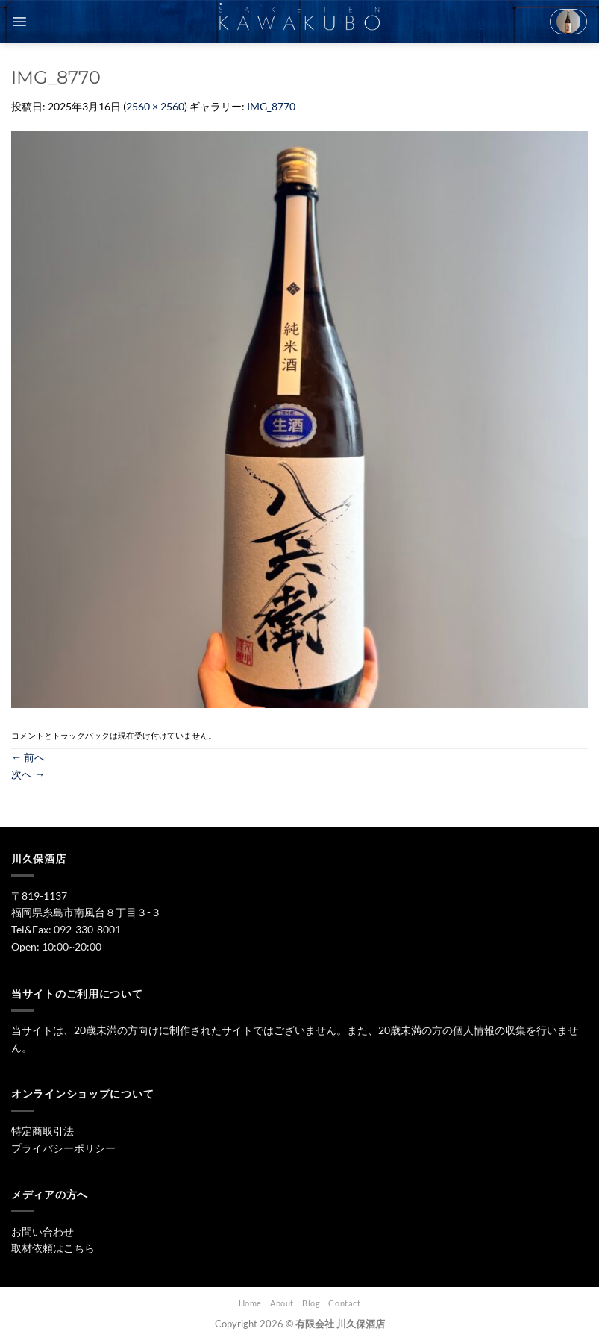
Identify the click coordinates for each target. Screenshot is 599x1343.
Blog (311, 1303)
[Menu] (19, 21)
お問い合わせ (42, 1231)
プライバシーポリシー (63, 1148)
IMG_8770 (271, 106)
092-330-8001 (87, 929)
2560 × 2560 (155, 106)
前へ (28, 757)
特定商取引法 (42, 1130)
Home (250, 1303)
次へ (28, 774)
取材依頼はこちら (53, 1248)
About (282, 1303)
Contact (344, 1303)
